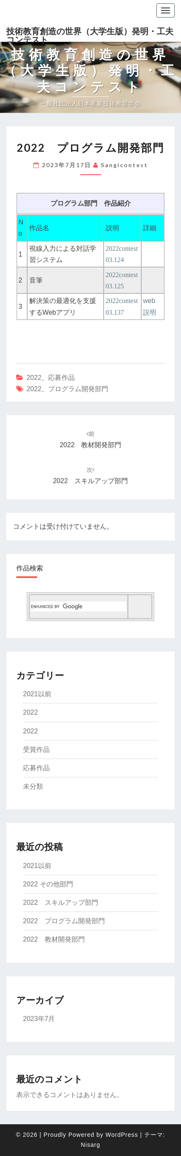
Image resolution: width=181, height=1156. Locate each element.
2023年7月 (39, 1018)
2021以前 (37, 694)
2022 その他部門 (48, 884)
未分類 (33, 786)
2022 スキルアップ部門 (60, 902)
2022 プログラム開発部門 (64, 920)
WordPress (121, 1134)
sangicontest (124, 164)
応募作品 (61, 377)
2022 (33, 377)
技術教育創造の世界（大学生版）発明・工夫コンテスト (89, 34)
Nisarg (90, 1144)
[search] (78, 606)
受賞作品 (36, 749)
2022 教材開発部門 (54, 939)
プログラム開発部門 (78, 388)
